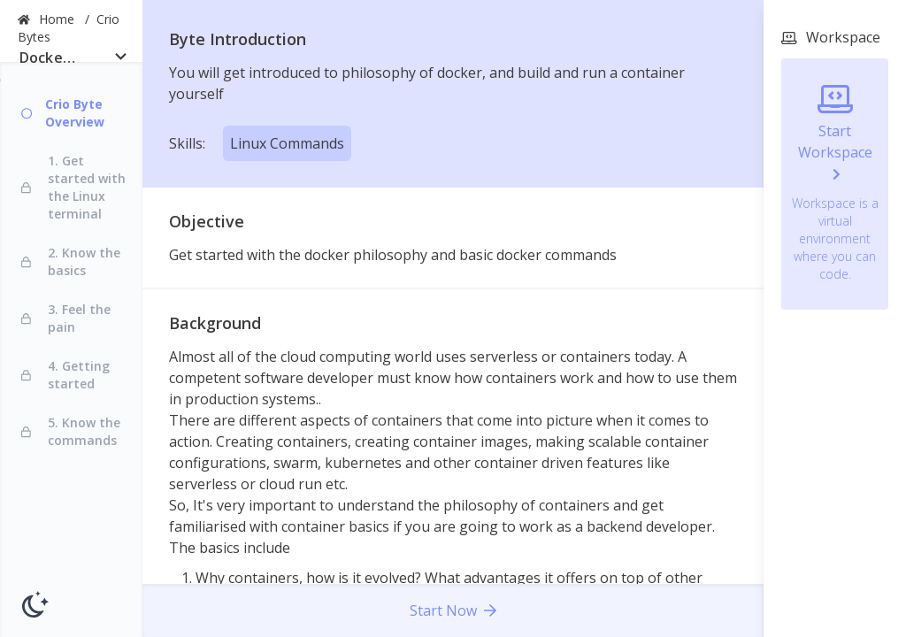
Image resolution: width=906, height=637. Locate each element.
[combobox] (71, 61)
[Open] (121, 56)
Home (58, 19)
